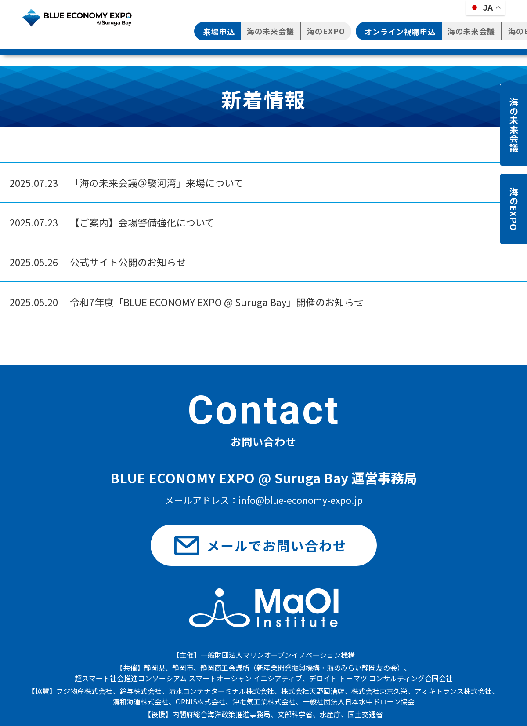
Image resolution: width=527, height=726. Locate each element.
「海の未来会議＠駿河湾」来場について (126, 182)
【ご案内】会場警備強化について (112, 222)
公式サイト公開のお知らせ (98, 262)
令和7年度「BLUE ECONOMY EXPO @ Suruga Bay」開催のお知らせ (187, 302)
